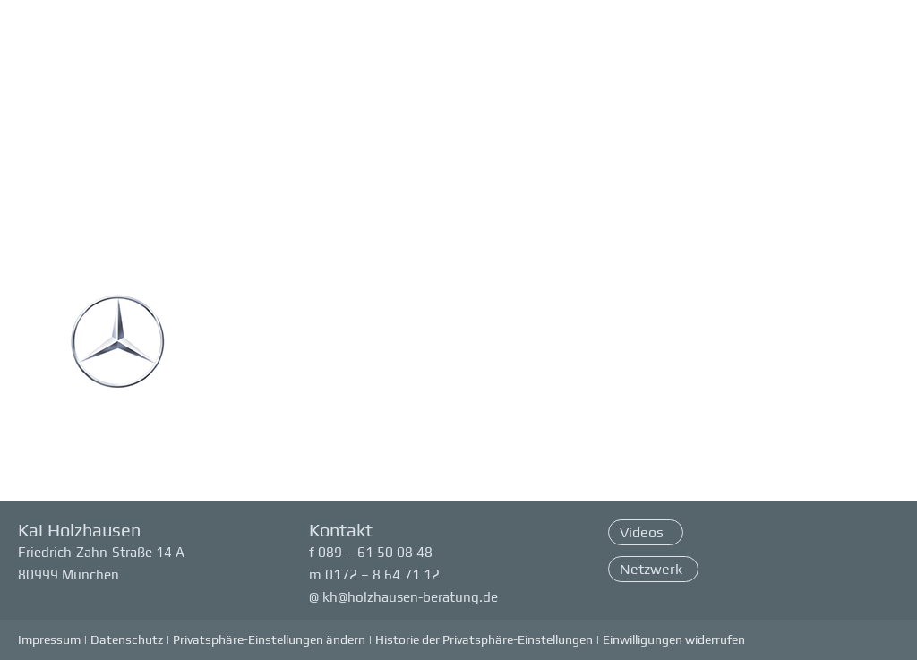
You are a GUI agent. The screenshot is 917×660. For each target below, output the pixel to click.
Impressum (49, 639)
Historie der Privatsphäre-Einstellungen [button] (484, 639)
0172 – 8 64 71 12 (382, 574)
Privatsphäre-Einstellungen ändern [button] (269, 639)
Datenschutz (126, 639)
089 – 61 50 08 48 (375, 552)
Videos (643, 532)
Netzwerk (651, 569)
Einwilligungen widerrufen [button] (674, 639)
